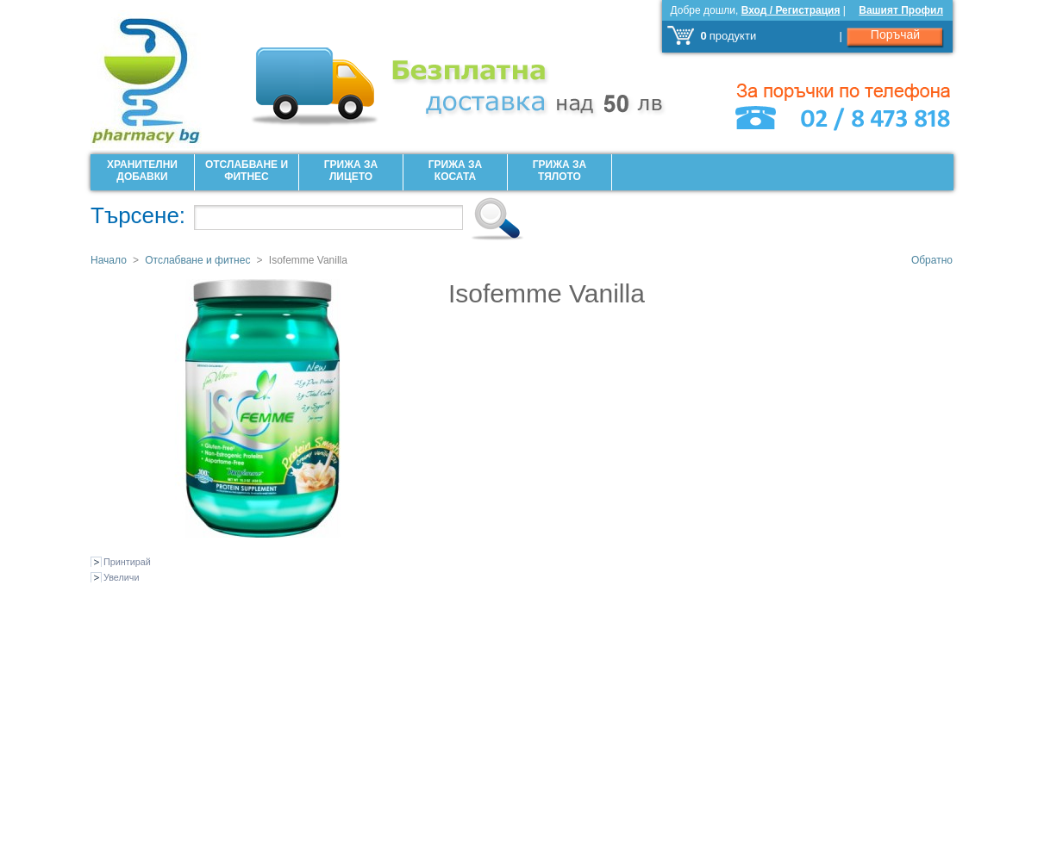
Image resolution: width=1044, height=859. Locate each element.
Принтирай (127, 562)
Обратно (932, 260)
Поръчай (895, 34)
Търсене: (138, 215)
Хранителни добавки (142, 171)
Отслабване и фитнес (246, 171)
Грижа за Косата (455, 171)
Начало (109, 260)
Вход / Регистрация (791, 10)
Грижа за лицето (351, 171)
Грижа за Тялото (559, 171)
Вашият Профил (901, 10)
